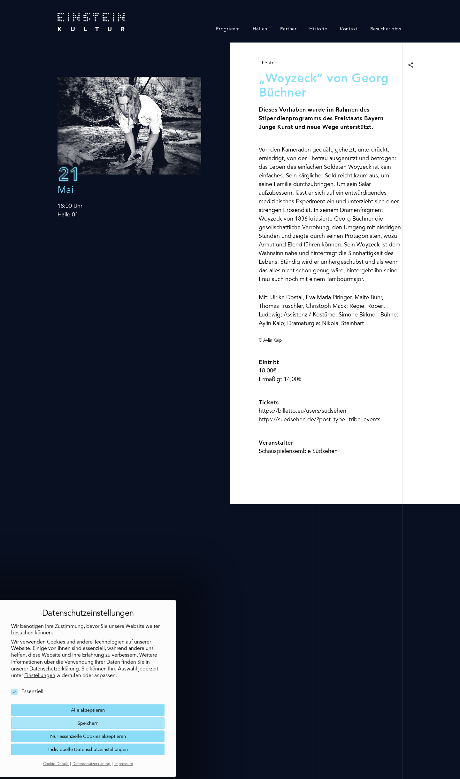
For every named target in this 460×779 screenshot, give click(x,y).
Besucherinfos (385, 29)
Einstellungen (39, 663)
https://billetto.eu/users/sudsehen (302, 411)
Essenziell (27, 679)
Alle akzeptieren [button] (88, 697)
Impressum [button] (123, 751)
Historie (318, 29)
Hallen (260, 29)
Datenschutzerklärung (54, 655)
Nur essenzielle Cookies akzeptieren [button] (88, 723)
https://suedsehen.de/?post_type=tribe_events (319, 420)
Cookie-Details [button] (56, 751)
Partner (288, 29)
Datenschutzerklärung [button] (92, 751)
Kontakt (348, 29)
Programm (228, 29)
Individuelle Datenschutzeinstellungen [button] (88, 736)
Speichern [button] (88, 710)
